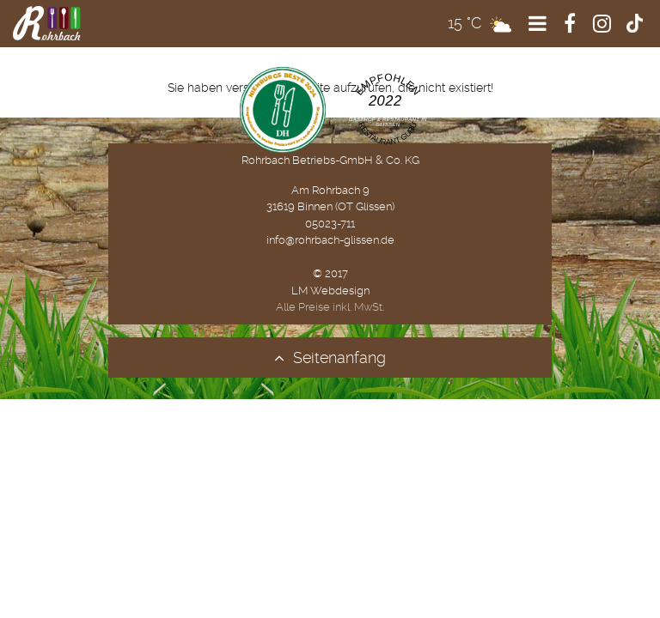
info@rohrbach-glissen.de (330, 239)
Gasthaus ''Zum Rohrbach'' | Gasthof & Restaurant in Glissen (388, 118)
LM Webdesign (330, 290)
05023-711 (330, 223)
